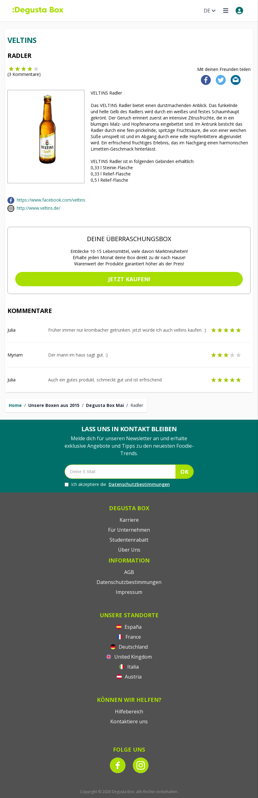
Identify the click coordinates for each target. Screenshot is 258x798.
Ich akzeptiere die (117, 484)
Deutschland (129, 646)
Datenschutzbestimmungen (139, 484)
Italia (129, 666)
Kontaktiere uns (129, 721)
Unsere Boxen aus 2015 (53, 405)
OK (184, 471)
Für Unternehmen (129, 529)
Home (15, 405)
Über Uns (129, 549)
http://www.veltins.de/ (38, 208)
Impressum (129, 592)
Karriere (129, 519)
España (129, 626)
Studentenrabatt (129, 539)
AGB (129, 572)
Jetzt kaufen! (129, 279)
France (129, 636)
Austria (129, 676)
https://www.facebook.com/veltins (51, 200)
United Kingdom (129, 656)
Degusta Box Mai (105, 405)
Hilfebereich (129, 711)
